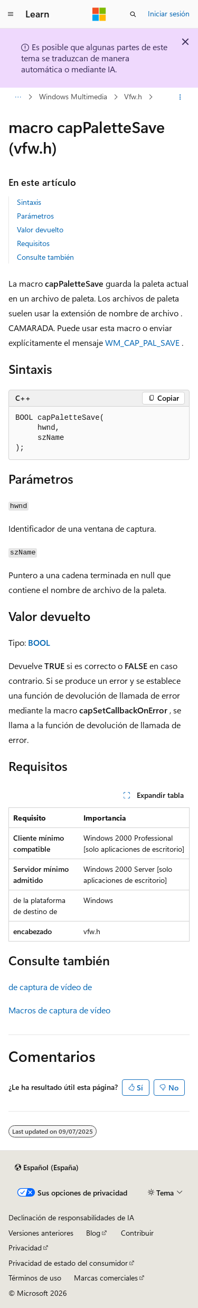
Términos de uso (34, 1278)
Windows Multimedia (73, 97)
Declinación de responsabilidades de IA (71, 1217)
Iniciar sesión (169, 13)
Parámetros (35, 216)
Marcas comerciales (106, 1278)
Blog (93, 1233)
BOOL (39, 642)
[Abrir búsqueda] (133, 14)
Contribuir (137, 1233)
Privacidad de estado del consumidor (68, 1263)
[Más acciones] (180, 97)
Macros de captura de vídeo (59, 1009)
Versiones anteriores (40, 1233)
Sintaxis (29, 202)
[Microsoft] (99, 14)
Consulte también (45, 257)
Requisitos (33, 243)
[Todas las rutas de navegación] (17, 97)
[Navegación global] (10, 14)
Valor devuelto (40, 229)
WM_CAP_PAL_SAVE (142, 342)
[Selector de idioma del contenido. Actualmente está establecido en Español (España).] (46, 1167)
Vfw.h (133, 97)
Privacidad (25, 1248)
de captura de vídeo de (50, 986)
